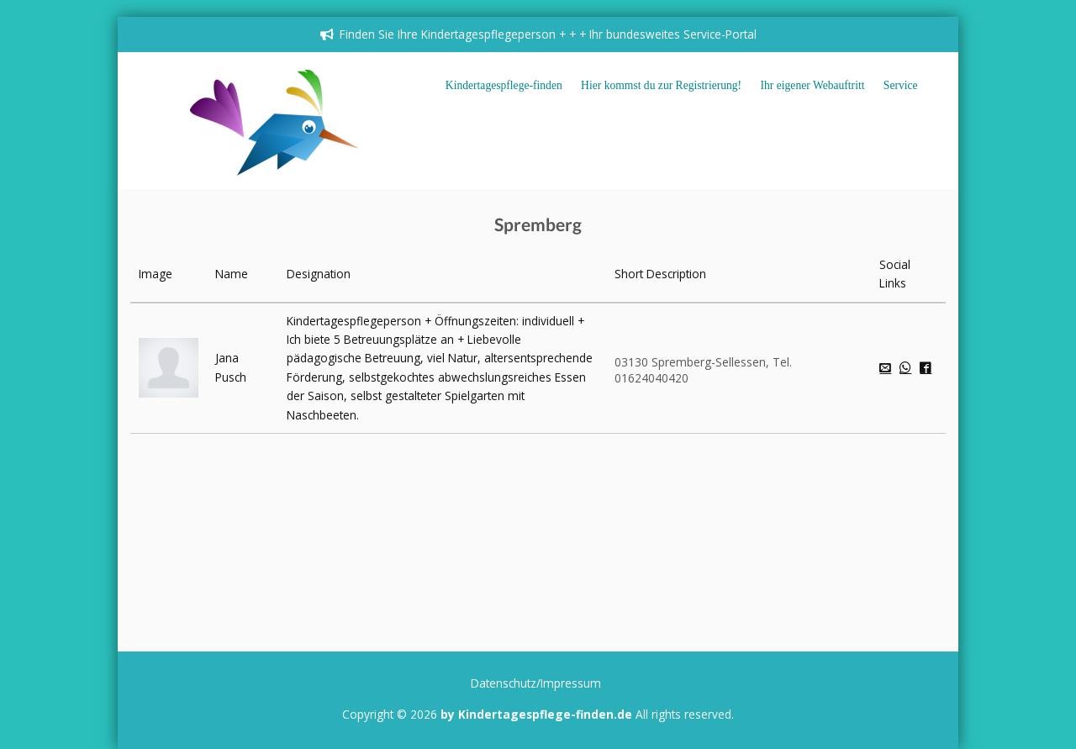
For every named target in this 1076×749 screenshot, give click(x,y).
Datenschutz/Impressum (536, 683)
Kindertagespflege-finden (504, 85)
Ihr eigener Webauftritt (813, 85)
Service (900, 85)
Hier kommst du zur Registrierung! (661, 85)
